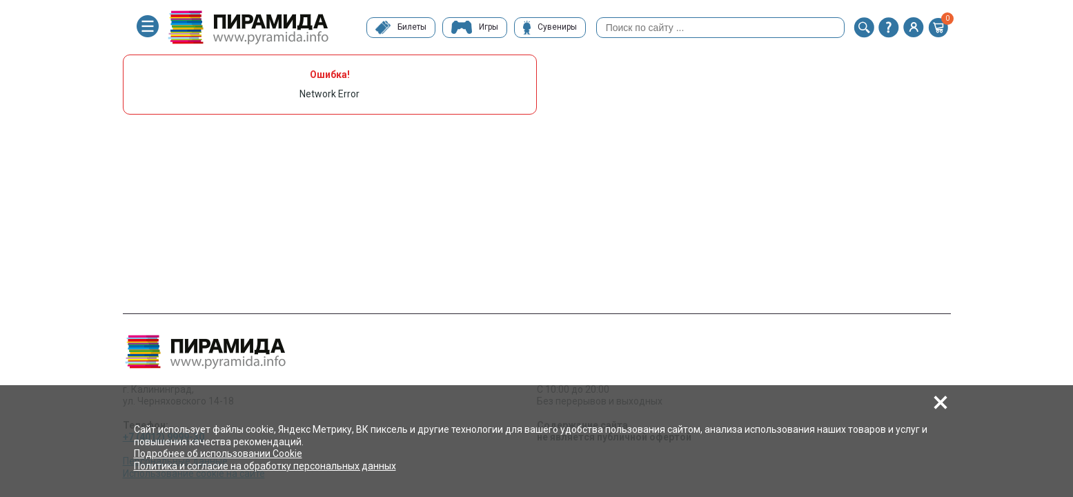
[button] (864, 27)
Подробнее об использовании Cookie (218, 453)
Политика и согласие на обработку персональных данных (265, 465)
